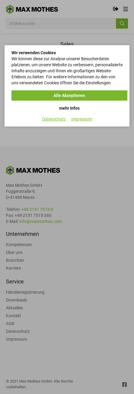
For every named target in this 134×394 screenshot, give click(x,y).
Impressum (81, 119)
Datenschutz (54, 119)
